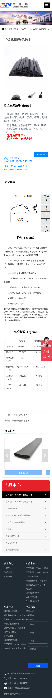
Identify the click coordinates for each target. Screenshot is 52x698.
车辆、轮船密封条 (12, 623)
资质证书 (8, 572)
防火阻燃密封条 (33, 601)
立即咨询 (41, 154)
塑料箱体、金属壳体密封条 (15, 619)
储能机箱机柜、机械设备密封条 (17, 615)
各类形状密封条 (33, 593)
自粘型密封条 (32, 597)
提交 (38, 666)
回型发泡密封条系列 (21, 415)
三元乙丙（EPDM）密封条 (15, 644)
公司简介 (8, 568)
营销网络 (30, 615)
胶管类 (29, 589)
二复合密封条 (32, 576)
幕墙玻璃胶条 (10, 632)
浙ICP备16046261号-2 (13, 694)
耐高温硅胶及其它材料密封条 (16, 648)
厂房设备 (8, 576)
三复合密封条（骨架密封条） (38, 581)
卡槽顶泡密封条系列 (21, 421)
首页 (16, 29)
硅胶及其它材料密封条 (35, 585)
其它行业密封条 (11, 611)
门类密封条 (9, 636)
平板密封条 (23, 473)
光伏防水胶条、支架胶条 (15, 628)
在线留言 (30, 619)
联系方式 (30, 611)
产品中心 (24, 29)
